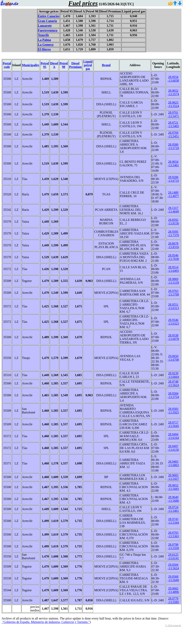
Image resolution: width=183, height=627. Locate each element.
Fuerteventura (48, 30)
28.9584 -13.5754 (173, 395)
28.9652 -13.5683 (173, 487)
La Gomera (46, 44)
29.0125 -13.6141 (173, 556)
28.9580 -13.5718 (173, 146)
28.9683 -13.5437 (173, 477)
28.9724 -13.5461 (173, 509)
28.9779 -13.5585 (173, 600)
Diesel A (54, 65)
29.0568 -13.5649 (173, 578)
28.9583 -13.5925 (173, 410)
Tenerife (43, 35)
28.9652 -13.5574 (173, 92)
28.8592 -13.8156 (173, 221)
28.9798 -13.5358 (173, 546)
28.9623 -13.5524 (173, 104)
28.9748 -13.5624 (173, 383)
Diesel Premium (75, 65)
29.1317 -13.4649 (173, 209)
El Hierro (44, 49)
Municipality (30, 65)
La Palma (44, 39)
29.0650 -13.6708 (173, 357)
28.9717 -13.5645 (173, 424)
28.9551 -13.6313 (173, 306)
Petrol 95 (45, 65)
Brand (106, 65)
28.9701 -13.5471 (173, 114)
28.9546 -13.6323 (173, 321)
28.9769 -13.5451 (173, 134)
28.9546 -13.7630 (173, 257)
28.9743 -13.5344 (173, 520)
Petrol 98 (63, 65)
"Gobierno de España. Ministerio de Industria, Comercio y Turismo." (46, 622)
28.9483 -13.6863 (173, 463)
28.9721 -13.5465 (173, 124)
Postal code (7, 65)
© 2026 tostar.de (173, 625)
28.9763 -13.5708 (173, 292)
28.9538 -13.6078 (173, 337)
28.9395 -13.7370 (173, 233)
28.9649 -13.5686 (173, 498)
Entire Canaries (48, 16)
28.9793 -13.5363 (173, 534)
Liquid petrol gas (87, 65)
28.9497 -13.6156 (173, 447)
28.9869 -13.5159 (173, 280)
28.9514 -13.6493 (173, 268)
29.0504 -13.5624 (173, 566)
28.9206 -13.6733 (173, 178)
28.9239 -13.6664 (173, 375)
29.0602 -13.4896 (173, 590)
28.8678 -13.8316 (173, 245)
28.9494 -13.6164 (173, 436)
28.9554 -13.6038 (173, 78)
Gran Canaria (47, 21)
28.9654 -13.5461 (173, 163)
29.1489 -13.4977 (173, 194)
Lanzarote (45, 25)
